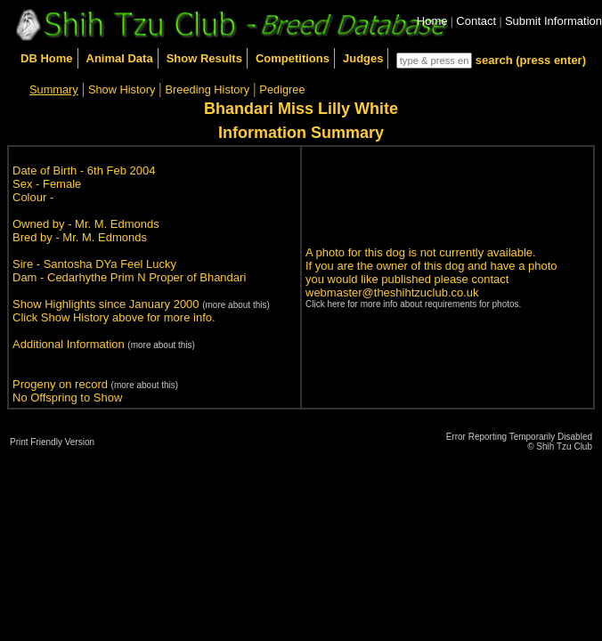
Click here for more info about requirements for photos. (413, 304)
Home (432, 21)
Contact (476, 21)
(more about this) (236, 305)
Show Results (204, 58)
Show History (121, 89)
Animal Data (119, 58)
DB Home (46, 58)
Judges (363, 58)
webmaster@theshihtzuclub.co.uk (392, 292)
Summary (53, 89)
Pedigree (282, 89)
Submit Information (553, 21)
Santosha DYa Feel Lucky (110, 264)
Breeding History (208, 89)
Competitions (292, 58)
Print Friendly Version (52, 442)
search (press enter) (531, 60)
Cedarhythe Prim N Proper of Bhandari (146, 277)
